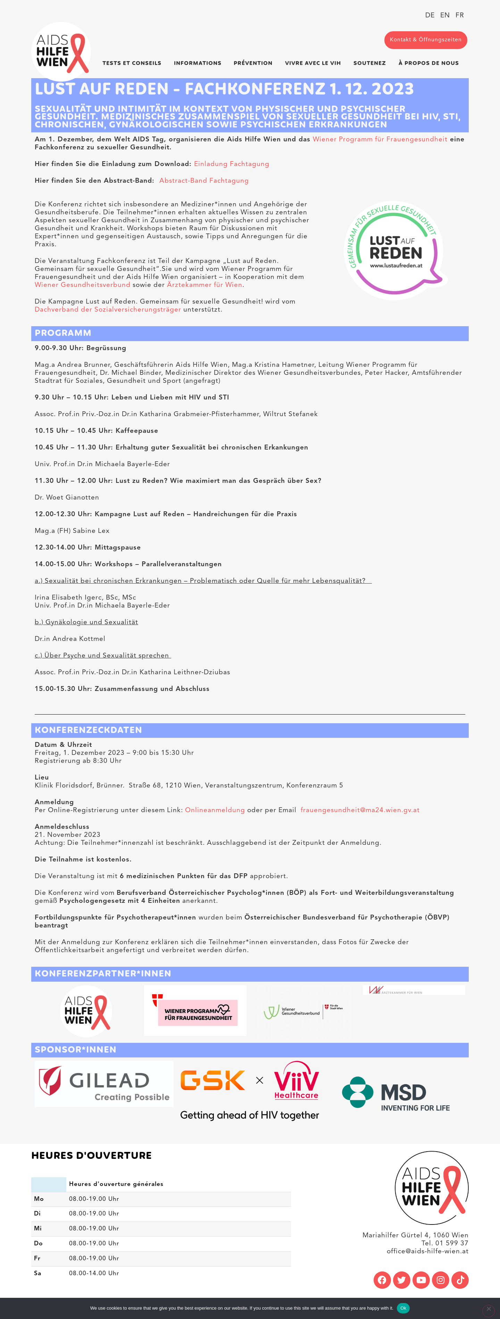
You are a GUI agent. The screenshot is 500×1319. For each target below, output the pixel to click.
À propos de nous (430, 63)
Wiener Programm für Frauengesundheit (380, 139)
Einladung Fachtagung (231, 164)
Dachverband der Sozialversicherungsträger (108, 309)
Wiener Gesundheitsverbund (83, 285)
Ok (403, 1308)
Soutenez (371, 63)
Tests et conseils (133, 63)
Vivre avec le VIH (314, 63)
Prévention (255, 63)
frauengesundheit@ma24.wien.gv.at (359, 810)
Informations (199, 63)
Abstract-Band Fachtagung (204, 181)
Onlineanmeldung (216, 810)
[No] (488, 1311)
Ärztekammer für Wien (204, 285)
